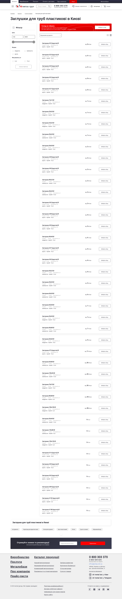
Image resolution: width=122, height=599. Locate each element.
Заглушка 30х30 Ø (48, 146)
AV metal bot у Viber (98, 574)
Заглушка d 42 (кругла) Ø (50, 203)
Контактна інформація (95, 571)
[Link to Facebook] (89, 589)
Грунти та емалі (84, 530)
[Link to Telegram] (99, 589)
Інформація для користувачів (54, 592)
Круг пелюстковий (62, 530)
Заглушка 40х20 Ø (48, 191)
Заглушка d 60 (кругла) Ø (50, 260)
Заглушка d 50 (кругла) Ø (50, 225)
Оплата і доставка (49, 1)
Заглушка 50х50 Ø (48, 317)
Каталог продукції (47, 557)
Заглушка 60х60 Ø (48, 339)
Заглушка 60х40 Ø (48, 305)
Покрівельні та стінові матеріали (46, 571)
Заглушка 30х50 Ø (48, 282)
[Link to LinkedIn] (103, 589)
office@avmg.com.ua (95, 564)
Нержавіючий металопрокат (44, 566)
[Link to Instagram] (94, 589)
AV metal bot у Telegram (100, 578)
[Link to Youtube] (108, 589)
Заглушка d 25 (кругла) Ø (50, 55)
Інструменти (15, 530)
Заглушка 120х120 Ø (49, 442)
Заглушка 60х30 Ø (48, 294)
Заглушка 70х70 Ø (48, 385)
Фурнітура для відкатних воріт (30, 530)
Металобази (19, 566)
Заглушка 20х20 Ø (48, 111)
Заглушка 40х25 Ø (48, 180)
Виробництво (24, 1)
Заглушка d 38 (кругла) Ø (50, 157)
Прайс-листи (19, 576)
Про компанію (20, 571)
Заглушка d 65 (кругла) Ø (50, 476)
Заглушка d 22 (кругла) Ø (50, 43)
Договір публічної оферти (53, 589)
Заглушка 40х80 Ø (48, 328)
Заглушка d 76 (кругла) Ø (50, 351)
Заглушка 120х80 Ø (48, 430)
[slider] (13, 42)
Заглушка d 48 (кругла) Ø (50, 214)
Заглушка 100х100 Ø (49, 408)
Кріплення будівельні (67, 566)
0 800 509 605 (95, 560)
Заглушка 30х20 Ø (48, 134)
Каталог (14, 1)
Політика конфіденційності (53, 586)
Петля (73, 530)
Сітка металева (65, 568)
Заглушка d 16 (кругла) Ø (50, 453)
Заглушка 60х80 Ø (48, 362)
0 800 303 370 (60, 6)
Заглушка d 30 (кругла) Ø (50, 465)
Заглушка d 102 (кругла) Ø (51, 499)
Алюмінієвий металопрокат (44, 568)
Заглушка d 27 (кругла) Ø (50, 89)
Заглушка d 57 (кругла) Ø (50, 248)
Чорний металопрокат (42, 563)
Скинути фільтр (23, 66)
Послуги (36, 1)
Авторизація (97, 6)
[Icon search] (49, 6)
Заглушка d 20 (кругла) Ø (50, 66)
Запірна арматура (66, 563)
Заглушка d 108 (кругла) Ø (51, 510)
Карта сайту (48, 595)
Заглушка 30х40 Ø (48, 419)
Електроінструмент (48, 530)
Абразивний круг (97, 530)
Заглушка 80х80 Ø (48, 396)
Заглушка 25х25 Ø (48, 123)
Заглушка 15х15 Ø (48, 100)
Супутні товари (65, 571)
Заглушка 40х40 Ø (48, 237)
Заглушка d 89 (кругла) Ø (50, 487)
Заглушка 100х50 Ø (48, 373)
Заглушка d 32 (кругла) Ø (50, 77)
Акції (74, 1)
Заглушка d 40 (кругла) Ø (50, 168)
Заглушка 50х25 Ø (48, 271)
